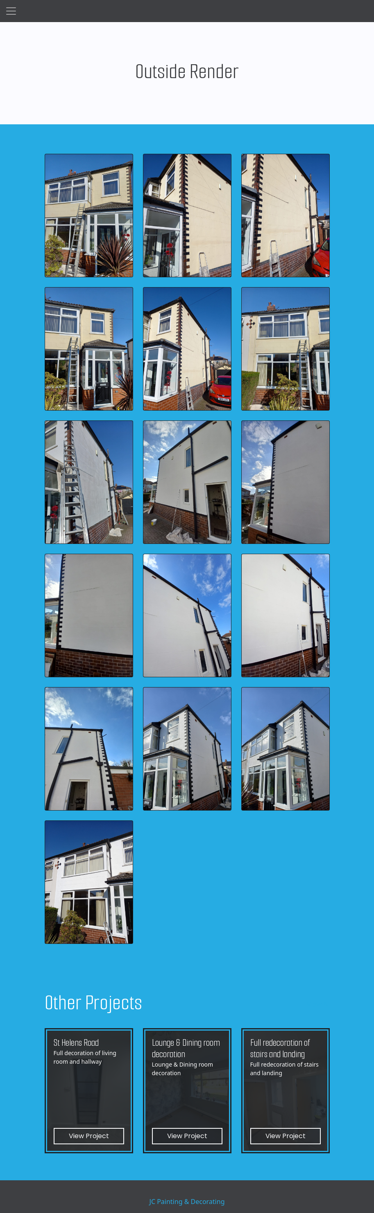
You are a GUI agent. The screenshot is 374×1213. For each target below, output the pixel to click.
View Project (89, 1136)
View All (318, 1004)
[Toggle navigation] (11, 11)
